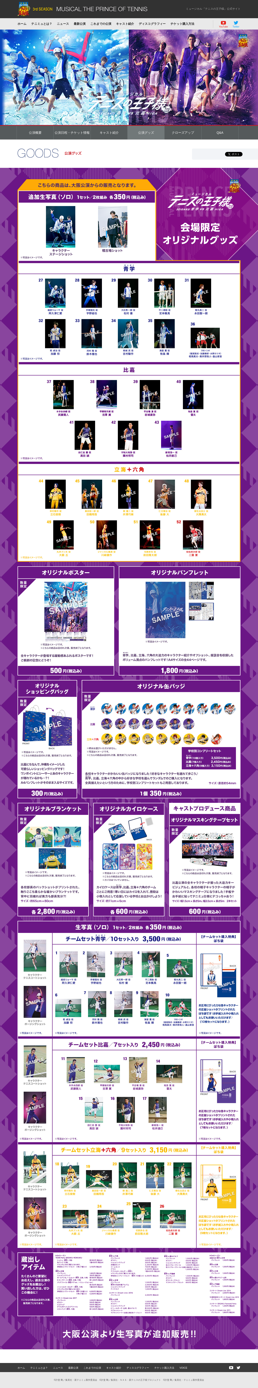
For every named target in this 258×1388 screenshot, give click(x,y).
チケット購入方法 (182, 23)
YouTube (223, 24)
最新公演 (80, 23)
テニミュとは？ (41, 23)
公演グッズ (146, 132)
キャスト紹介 (125, 23)
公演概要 (35, 132)
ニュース (63, 23)
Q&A (220, 132)
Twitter (235, 24)
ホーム (22, 23)
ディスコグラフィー (152, 23)
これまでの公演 (100, 23)
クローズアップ (183, 132)
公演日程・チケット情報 (72, 132)
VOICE (183, 1367)
